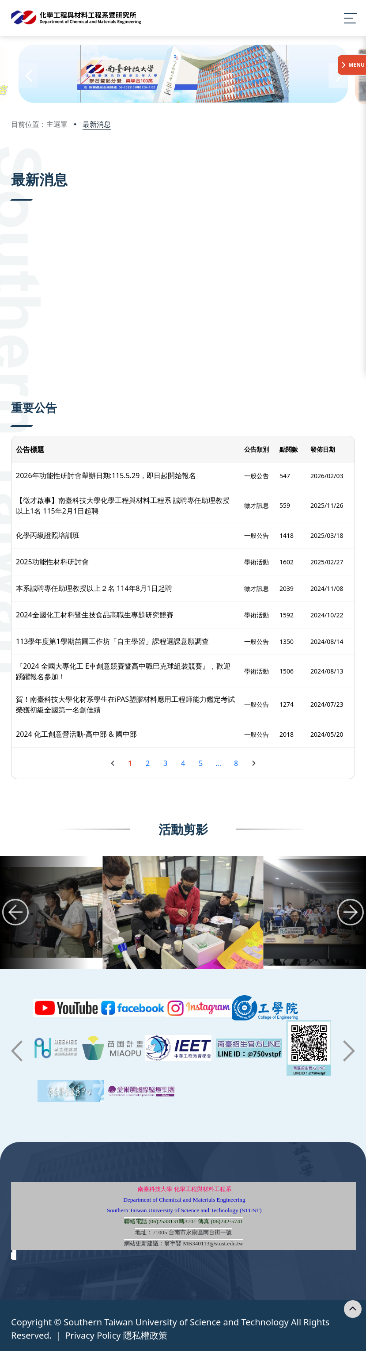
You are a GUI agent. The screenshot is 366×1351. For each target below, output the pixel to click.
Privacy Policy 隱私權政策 (116, 1335)
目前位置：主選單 (39, 124)
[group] (183, 912)
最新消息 (97, 124)
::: (13, 167)
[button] (28, 75)
